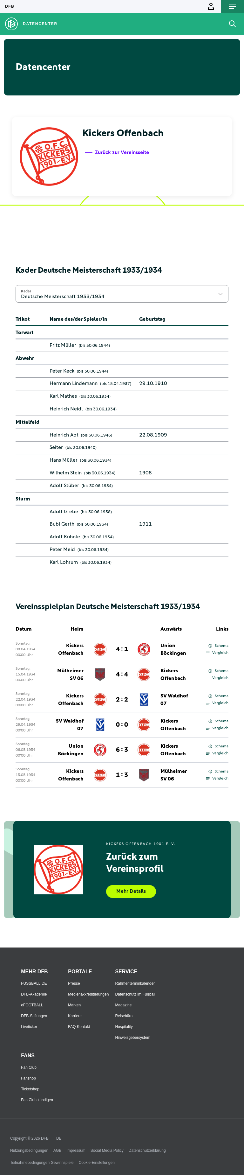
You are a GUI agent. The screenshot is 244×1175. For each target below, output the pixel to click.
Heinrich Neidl (66, 408)
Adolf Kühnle (65, 536)
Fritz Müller (63, 345)
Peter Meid (62, 549)
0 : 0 (122, 725)
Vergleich (217, 653)
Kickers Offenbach (71, 649)
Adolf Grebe (64, 511)
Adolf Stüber (64, 485)
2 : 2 (122, 699)
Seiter (56, 447)
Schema (218, 646)
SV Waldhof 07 (174, 699)
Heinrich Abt (64, 434)
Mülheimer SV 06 (70, 674)
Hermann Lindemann (74, 383)
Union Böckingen (173, 649)
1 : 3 (122, 775)
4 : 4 (122, 674)
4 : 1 (122, 649)
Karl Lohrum (64, 562)
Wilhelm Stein (66, 472)
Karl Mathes (63, 396)
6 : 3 (122, 750)
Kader (26, 291)
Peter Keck (62, 371)
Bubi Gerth (62, 524)
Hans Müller (64, 460)
